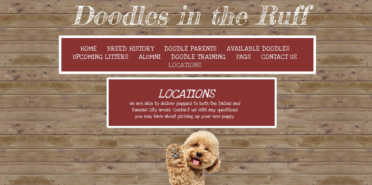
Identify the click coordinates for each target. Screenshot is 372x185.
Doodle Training (198, 57)
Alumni (150, 57)
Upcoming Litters (100, 57)
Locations (185, 65)
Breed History (130, 48)
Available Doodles (258, 48)
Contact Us (279, 57)
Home (88, 48)
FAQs (243, 57)
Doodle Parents (190, 48)
